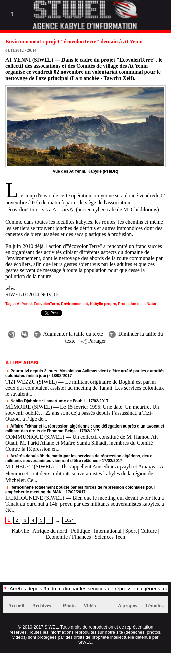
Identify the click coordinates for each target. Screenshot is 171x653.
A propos (127, 605)
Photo (69, 605)
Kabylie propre (103, 304)
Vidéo (90, 605)
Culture (148, 531)
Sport (131, 531)
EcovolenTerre (46, 304)
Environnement (74, 304)
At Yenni (24, 304)
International (108, 531)
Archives (41, 605)
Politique (80, 531)
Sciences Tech (110, 537)
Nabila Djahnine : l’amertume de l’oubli (45, 401)
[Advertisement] (82, 564)
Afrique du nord (49, 531)
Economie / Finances (68, 537)
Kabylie (20, 531)
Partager (93, 341)
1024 (69, 520)
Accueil (16, 605)
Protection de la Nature (138, 304)
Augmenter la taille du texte (68, 334)
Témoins (154, 605)
